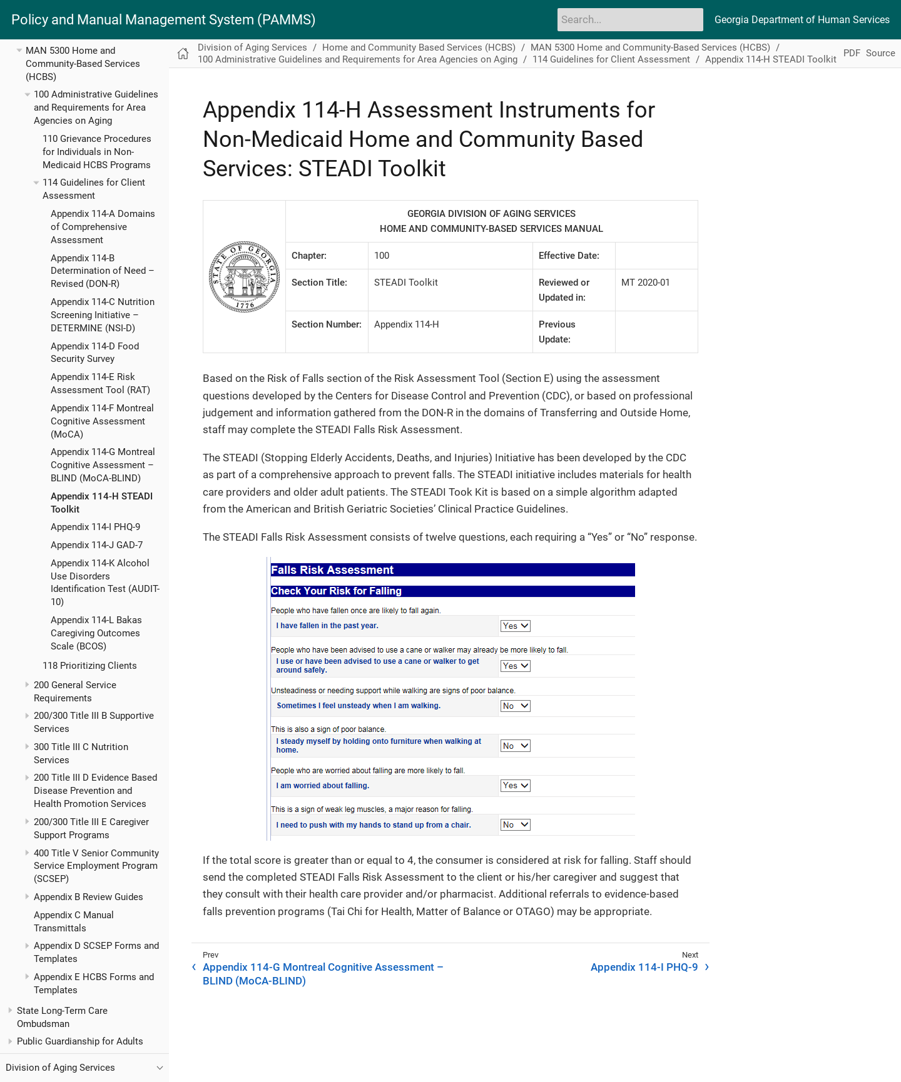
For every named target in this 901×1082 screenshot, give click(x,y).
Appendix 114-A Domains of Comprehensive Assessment (103, 227)
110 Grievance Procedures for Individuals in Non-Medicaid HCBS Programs (97, 152)
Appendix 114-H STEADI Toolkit (771, 59)
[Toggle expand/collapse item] (19, 50)
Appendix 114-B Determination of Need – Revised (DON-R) (103, 271)
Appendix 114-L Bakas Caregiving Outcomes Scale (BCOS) (96, 633)
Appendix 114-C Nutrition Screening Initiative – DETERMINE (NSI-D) (103, 315)
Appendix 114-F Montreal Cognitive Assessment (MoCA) (102, 421)
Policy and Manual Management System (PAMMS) (163, 20)
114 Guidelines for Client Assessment (611, 59)
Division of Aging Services (252, 47)
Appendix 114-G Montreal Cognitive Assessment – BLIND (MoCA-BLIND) (103, 465)
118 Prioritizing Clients (90, 665)
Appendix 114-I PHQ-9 (95, 527)
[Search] (630, 19)
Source (880, 53)
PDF (851, 53)
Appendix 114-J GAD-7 (97, 545)
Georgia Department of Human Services (802, 20)
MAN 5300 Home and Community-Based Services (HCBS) (83, 64)
